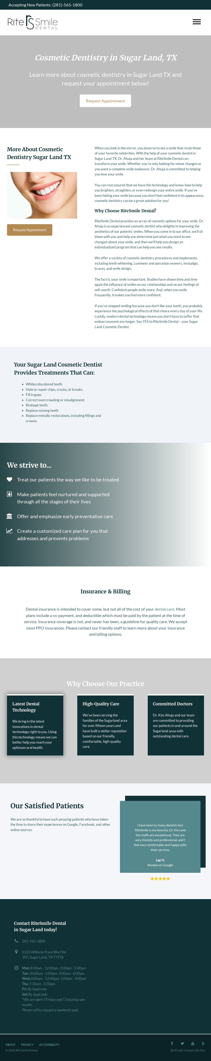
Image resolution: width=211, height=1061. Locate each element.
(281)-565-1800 (67, 4)
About (10, 1044)
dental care (164, 609)
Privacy (27, 1044)
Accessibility (49, 1044)
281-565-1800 (33, 941)
